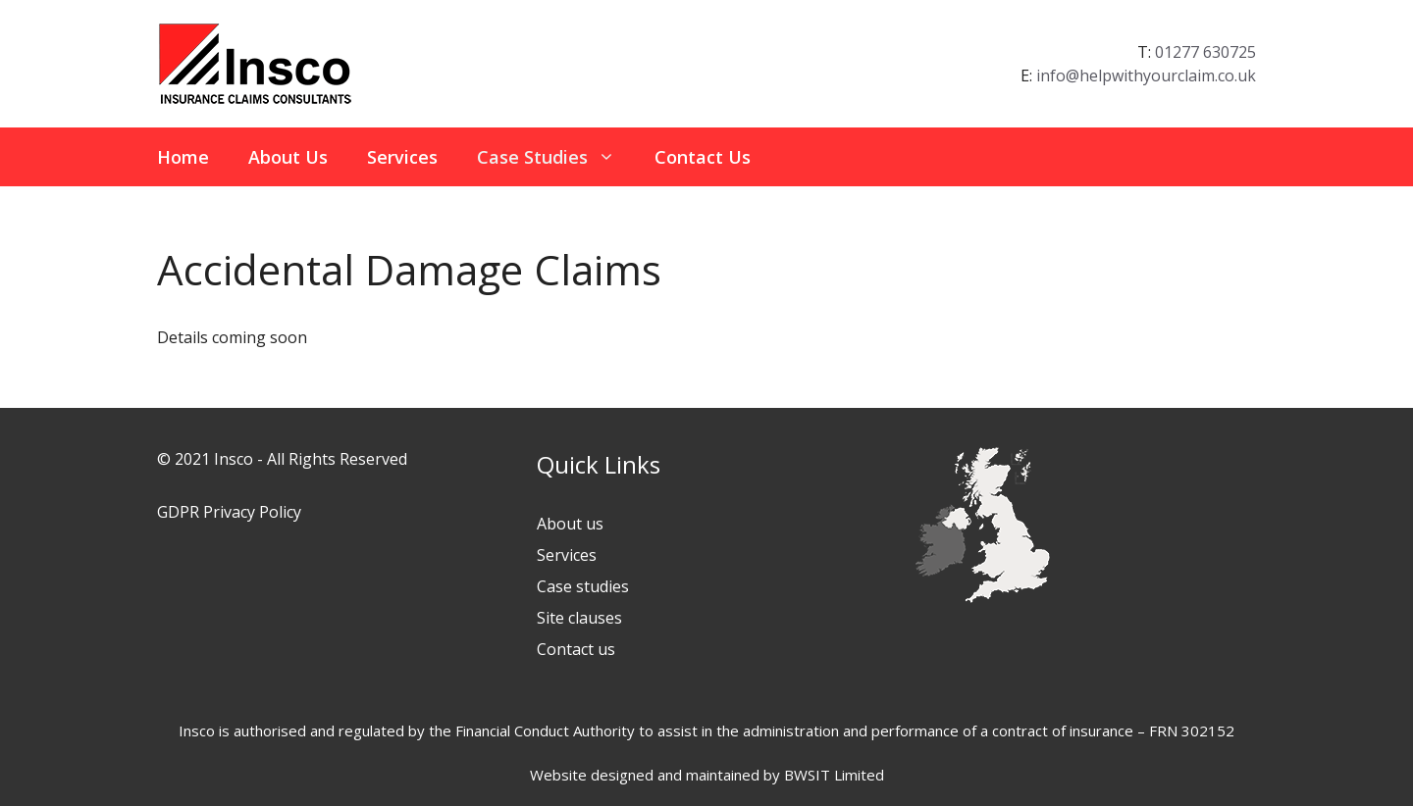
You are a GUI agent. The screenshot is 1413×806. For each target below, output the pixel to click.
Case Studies (556, 156)
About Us (288, 157)
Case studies (583, 586)
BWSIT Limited (834, 774)
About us (570, 523)
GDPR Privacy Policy (229, 512)
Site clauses (579, 618)
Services (402, 157)
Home (183, 157)
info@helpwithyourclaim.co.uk (1146, 75)
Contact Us (702, 157)
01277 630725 (1205, 52)
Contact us (576, 649)
